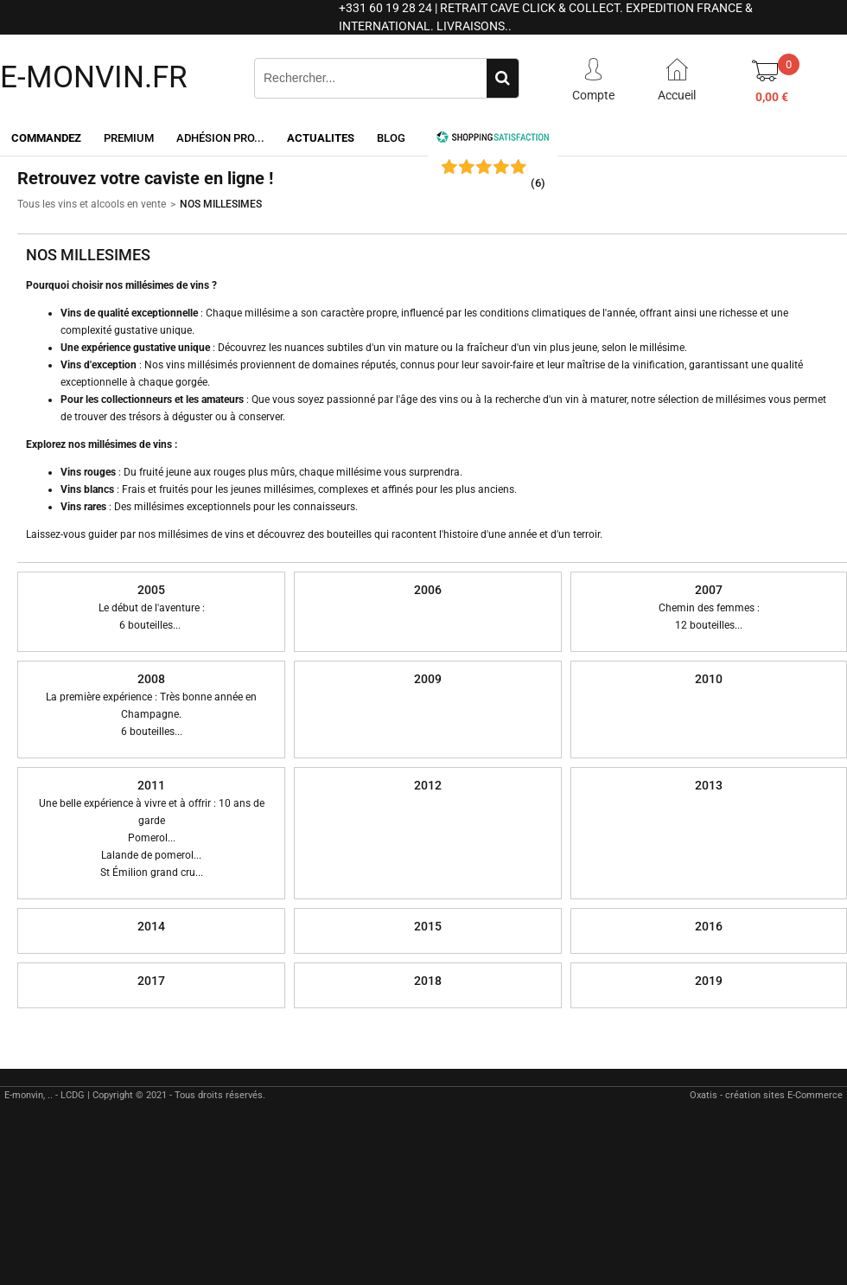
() (538, 182)
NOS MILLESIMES (221, 204)
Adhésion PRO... (220, 137)
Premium (129, 137)
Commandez (46, 137)
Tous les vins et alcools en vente (91, 204)
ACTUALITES (320, 137)
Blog (391, 137)
